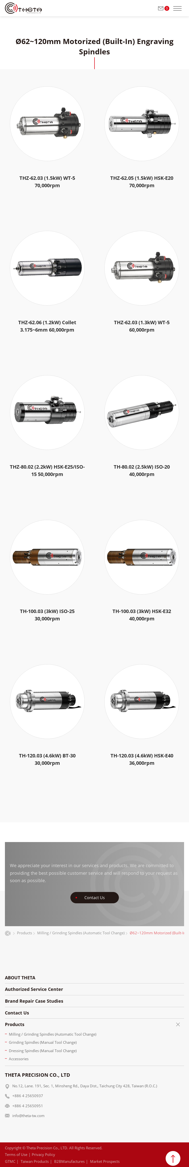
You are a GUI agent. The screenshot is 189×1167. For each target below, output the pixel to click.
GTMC (10, 1161)
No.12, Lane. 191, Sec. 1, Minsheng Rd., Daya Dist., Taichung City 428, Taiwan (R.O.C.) (84, 1085)
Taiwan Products (35, 1161)
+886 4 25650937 (27, 1095)
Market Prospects (105, 1161)
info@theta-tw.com (28, 1115)
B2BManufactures (69, 1161)
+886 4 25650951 (27, 1105)
